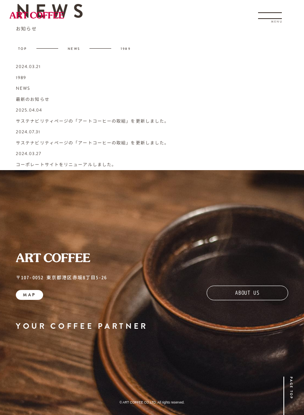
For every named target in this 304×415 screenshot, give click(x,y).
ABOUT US (247, 292)
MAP (29, 295)
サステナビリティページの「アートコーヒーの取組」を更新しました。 (92, 121)
